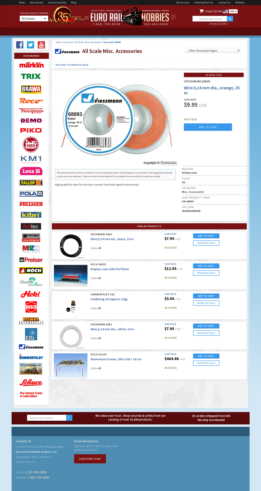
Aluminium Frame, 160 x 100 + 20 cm (116, 359)
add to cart (208, 127)
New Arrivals (36, 2)
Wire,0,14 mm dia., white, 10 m (112, 329)
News (22, 2)
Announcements (57, 2)
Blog (73, 2)
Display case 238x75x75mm (110, 269)
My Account (182, 2)
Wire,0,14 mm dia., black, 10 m (112, 239)
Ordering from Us (203, 2)
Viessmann (68, 42)
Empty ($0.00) (213, 11)
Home (58, 42)
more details (206, 242)
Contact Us (224, 2)
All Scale (79, 42)
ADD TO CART (206, 235)
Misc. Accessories (93, 42)
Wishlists (240, 2)
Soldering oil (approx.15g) (109, 299)
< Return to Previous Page (71, 64)
